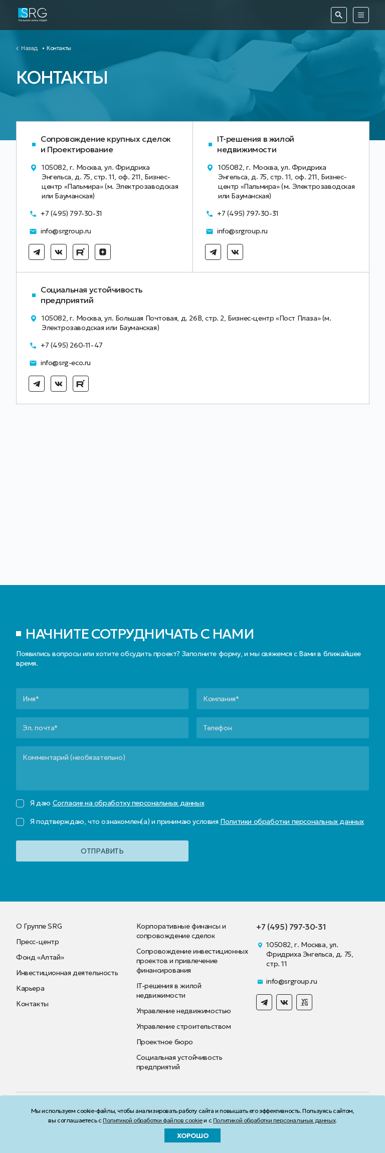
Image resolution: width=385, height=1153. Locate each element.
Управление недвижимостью (183, 1010)
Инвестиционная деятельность (67, 972)
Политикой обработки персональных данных (274, 1120)
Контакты (32, 1003)
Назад (29, 48)
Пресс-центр (37, 941)
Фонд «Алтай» (40, 957)
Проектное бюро (164, 1041)
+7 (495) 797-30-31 (65, 213)
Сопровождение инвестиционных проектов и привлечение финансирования (192, 961)
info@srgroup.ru (60, 231)
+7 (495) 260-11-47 (66, 345)
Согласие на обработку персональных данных (129, 802)
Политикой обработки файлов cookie (153, 1120)
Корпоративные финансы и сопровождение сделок (181, 931)
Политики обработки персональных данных (292, 821)
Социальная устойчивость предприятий (179, 1062)
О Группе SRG (39, 926)
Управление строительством (183, 1026)
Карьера (30, 988)
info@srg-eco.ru (60, 363)
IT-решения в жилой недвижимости (169, 990)
